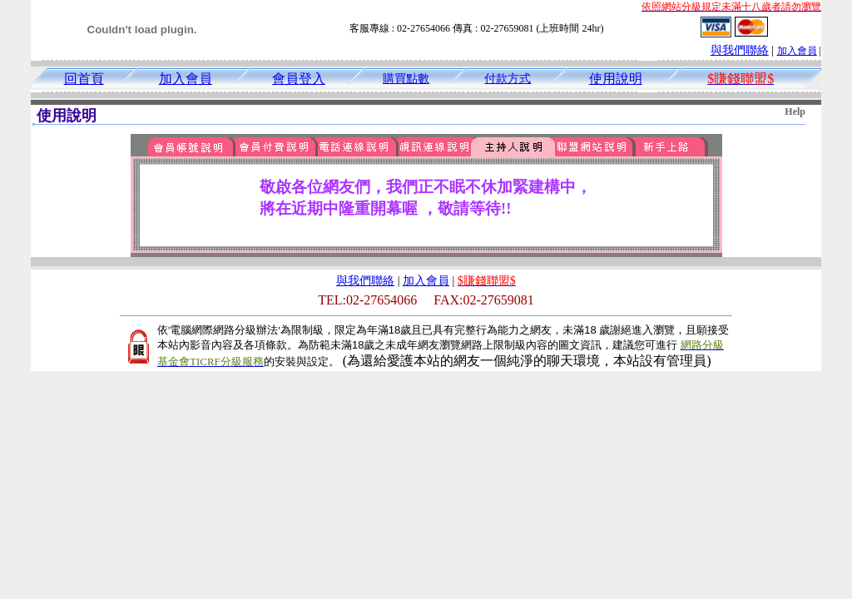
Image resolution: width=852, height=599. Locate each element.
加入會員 (797, 51)
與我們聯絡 (740, 50)
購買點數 (406, 78)
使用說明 (615, 79)
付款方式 (507, 78)
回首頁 (84, 79)
